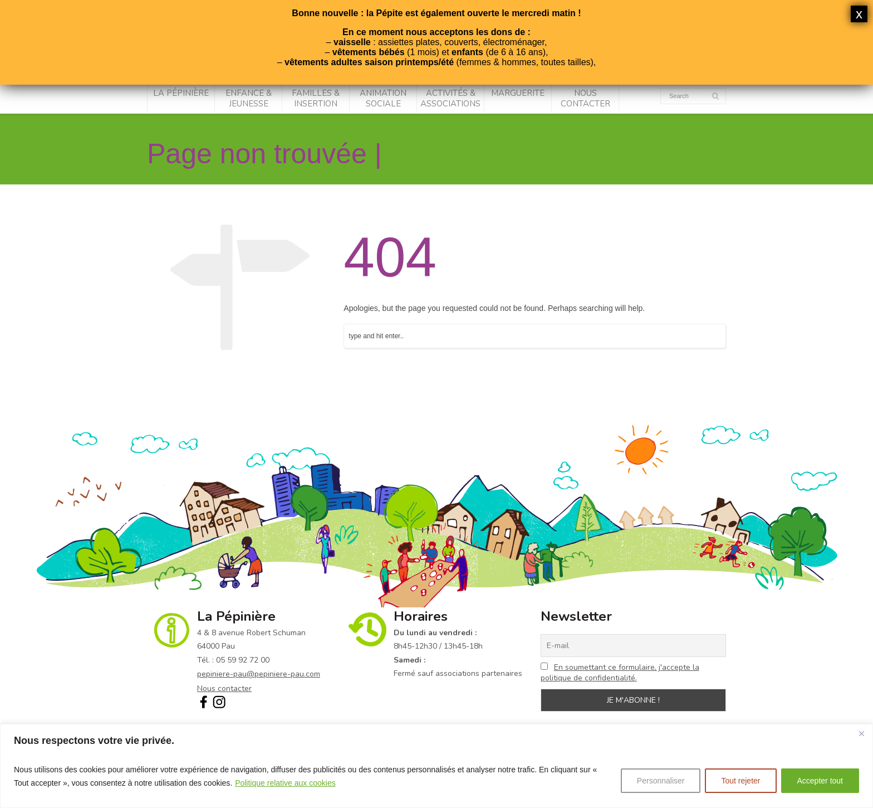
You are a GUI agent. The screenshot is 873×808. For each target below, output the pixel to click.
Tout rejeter (740, 780)
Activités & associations (450, 98)
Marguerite (518, 93)
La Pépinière (181, 93)
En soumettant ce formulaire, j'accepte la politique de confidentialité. (620, 672)
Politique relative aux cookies (285, 782)
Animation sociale (383, 98)
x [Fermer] (859, 13)
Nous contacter (585, 98)
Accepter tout (820, 780)
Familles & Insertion (316, 98)
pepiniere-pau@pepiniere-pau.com (258, 674)
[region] (436, 766)
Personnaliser (661, 780)
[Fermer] (861, 733)
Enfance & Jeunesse (248, 98)
